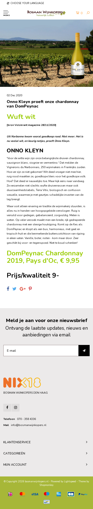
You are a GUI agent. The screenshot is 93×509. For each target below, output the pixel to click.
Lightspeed (70, 481)
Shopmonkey (46, 485)
